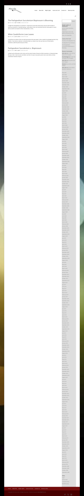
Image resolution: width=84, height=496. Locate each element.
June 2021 (64, 191)
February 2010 (65, 462)
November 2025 (65, 84)
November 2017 (65, 276)
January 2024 (65, 129)
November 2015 (65, 325)
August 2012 (65, 401)
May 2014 (64, 359)
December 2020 (65, 203)
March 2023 (64, 149)
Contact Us (63, 10)
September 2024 (65, 113)
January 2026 (65, 80)
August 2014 (65, 353)
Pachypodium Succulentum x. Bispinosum (24, 48)
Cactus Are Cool (56, 10)
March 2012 (64, 411)
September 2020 (65, 210)
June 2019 (64, 240)
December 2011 (65, 417)
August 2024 (65, 115)
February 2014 (65, 365)
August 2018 (65, 260)
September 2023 (65, 137)
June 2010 (64, 454)
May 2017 (64, 288)
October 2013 (65, 373)
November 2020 (65, 206)
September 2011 (65, 423)
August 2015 (65, 331)
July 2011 (64, 427)
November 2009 (65, 468)
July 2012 (64, 403)
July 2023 (64, 141)
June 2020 (64, 216)
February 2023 (65, 151)
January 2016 (65, 321)
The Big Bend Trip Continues (68, 42)
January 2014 (65, 367)
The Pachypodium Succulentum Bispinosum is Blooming (30, 20)
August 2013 (65, 377)
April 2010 (64, 458)
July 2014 (64, 355)
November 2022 (65, 157)
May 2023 (64, 145)
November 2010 (65, 444)
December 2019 (65, 228)
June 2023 (64, 143)
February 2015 (65, 341)
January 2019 (65, 250)
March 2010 (64, 460)
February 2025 (65, 103)
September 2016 (65, 304)
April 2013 (64, 385)
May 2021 (64, 193)
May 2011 (64, 432)
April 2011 (64, 434)
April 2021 (64, 195)
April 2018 (64, 266)
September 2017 (65, 280)
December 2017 (65, 274)
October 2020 (65, 207)
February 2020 (65, 224)
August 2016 (65, 306)
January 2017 (65, 296)
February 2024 (65, 127)
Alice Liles (11, 22)
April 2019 (64, 244)
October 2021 (65, 183)
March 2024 (64, 125)
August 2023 (65, 139)
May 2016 (64, 312)
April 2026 (64, 74)
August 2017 (65, 282)
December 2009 (65, 466)
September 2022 (65, 161)
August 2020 (65, 212)
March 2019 (64, 246)
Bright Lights (48, 10)
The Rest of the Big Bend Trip (68, 40)
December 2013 (65, 369)
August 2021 (65, 187)
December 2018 (65, 252)
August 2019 (65, 236)
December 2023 (65, 131)
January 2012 (65, 415)
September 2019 (65, 234)
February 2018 (65, 270)
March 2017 (64, 292)
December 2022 (65, 155)
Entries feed (64, 479)
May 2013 (64, 383)
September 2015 (65, 329)
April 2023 (64, 147)
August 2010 (65, 450)
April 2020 (64, 220)
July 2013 (64, 379)
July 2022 (64, 165)
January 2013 (65, 391)
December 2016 (65, 298)
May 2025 (64, 97)
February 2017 (65, 294)
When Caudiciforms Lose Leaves (21, 34)
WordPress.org (65, 483)
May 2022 (64, 169)
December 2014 (65, 345)
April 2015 (64, 339)
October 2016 (65, 302)
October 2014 (65, 349)
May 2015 (64, 337)
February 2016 (65, 319)
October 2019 (65, 232)
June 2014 (64, 357)
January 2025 (65, 105)
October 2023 (65, 135)
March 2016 (64, 316)
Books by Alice (71, 10)
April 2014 (64, 361)
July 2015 (64, 333)
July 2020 (64, 214)
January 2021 (65, 201)
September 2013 (65, 375)
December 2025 (65, 82)
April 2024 (64, 123)
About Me (41, 10)
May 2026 (64, 72)
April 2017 (64, 290)
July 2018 (64, 262)
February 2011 (65, 438)
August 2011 (65, 425)
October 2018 (65, 256)
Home (36, 10)
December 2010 (65, 442)
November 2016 (65, 300)
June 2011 (64, 430)
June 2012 (64, 405)
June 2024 (64, 119)
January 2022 (65, 177)
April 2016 (64, 315)
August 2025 (65, 90)
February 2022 (65, 175)
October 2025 (65, 86)
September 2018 (65, 258)
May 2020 (64, 218)
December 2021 (65, 179)
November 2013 (65, 371)
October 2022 (65, 159)
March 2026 (64, 76)
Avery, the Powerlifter (67, 35)
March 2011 (64, 436)
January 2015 (65, 343)
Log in (63, 477)
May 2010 (64, 456)
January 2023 (65, 153)
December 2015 (65, 323)
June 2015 (64, 335)
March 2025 (64, 101)
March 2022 (64, 173)
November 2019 (65, 230)
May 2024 (64, 121)
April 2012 (64, 409)
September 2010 (65, 448)
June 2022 (64, 167)
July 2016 (64, 308)
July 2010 (64, 452)
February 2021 (65, 199)
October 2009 (65, 470)
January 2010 (65, 464)
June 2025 (64, 94)
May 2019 (64, 242)
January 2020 (65, 226)
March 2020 (64, 222)
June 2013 (64, 381)
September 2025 (65, 88)
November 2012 (65, 395)
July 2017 (64, 284)
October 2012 (65, 397)
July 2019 (64, 238)
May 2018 (64, 264)
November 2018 (65, 254)
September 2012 (65, 399)
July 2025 (64, 92)
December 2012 (65, 393)
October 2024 (65, 111)
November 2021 (65, 181)
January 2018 (65, 272)
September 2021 (65, 185)
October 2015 (65, 327)
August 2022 (65, 163)
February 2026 (65, 78)
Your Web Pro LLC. (42, 492)
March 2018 (64, 268)
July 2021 (64, 189)
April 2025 (64, 98)
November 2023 (65, 133)
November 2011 (65, 419)
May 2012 (64, 407)
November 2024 (65, 109)
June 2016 (64, 310)
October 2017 (65, 278)
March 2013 (64, 387)
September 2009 (65, 472)
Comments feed (65, 481)
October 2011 (65, 421)
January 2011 (65, 440)
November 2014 (65, 347)
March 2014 (64, 363)
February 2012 (65, 413)
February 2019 (65, 248)
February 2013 (65, 389)
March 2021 (64, 197)
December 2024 (65, 107)
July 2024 (64, 117)
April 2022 (64, 171)
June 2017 (64, 286)
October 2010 (65, 446)
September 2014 (65, 351)
